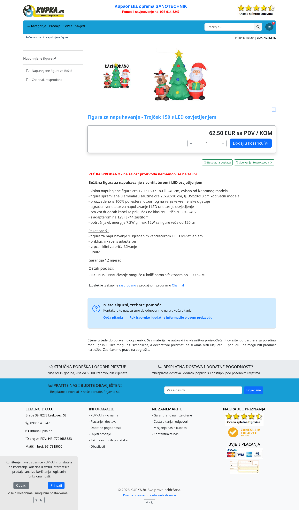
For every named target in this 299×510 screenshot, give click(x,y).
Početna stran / (35, 37)
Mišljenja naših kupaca (170, 428)
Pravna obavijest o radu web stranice (149, 495)
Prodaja (54, 26)
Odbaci (21, 485)
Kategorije (36, 26)
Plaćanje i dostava (103, 421)
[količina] (207, 143)
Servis (68, 26)
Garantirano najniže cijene (173, 415)
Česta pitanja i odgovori (171, 421)
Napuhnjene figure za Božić (49, 71)
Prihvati (56, 485)
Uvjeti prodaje (100, 434)
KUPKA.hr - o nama (104, 415)
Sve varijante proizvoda (254, 162)
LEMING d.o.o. (266, 38)
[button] (274, 110)
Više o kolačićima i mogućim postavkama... (39, 493)
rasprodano (127, 285)
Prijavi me (253, 390)
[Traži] (258, 27)
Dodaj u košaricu (250, 143)
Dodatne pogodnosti (105, 428)
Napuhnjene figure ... (58, 37)
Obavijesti (97, 446)
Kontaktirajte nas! (166, 434)
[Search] (229, 27)
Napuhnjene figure (39, 58)
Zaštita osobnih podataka (108, 440)
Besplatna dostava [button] (217, 162)
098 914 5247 (39, 423)
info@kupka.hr (244, 38)
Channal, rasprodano (44, 80)
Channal (178, 285)
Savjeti (80, 26)
